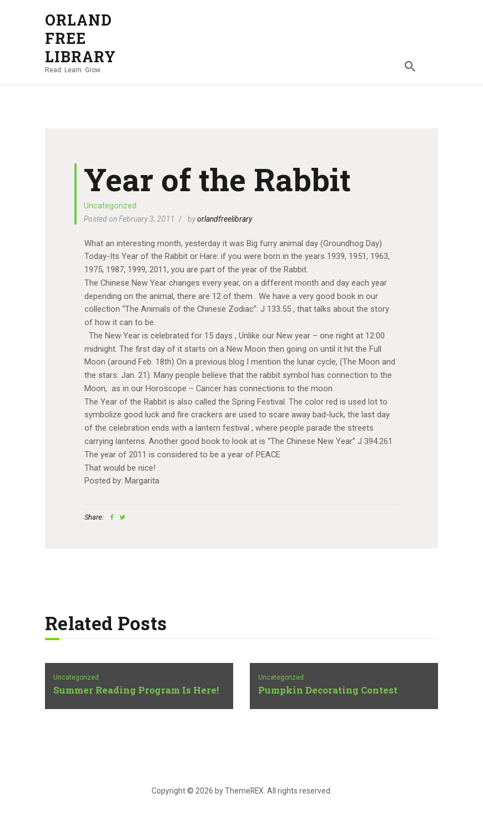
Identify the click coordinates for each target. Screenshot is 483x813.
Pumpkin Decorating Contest (328, 690)
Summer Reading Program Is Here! (136, 690)
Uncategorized (110, 205)
